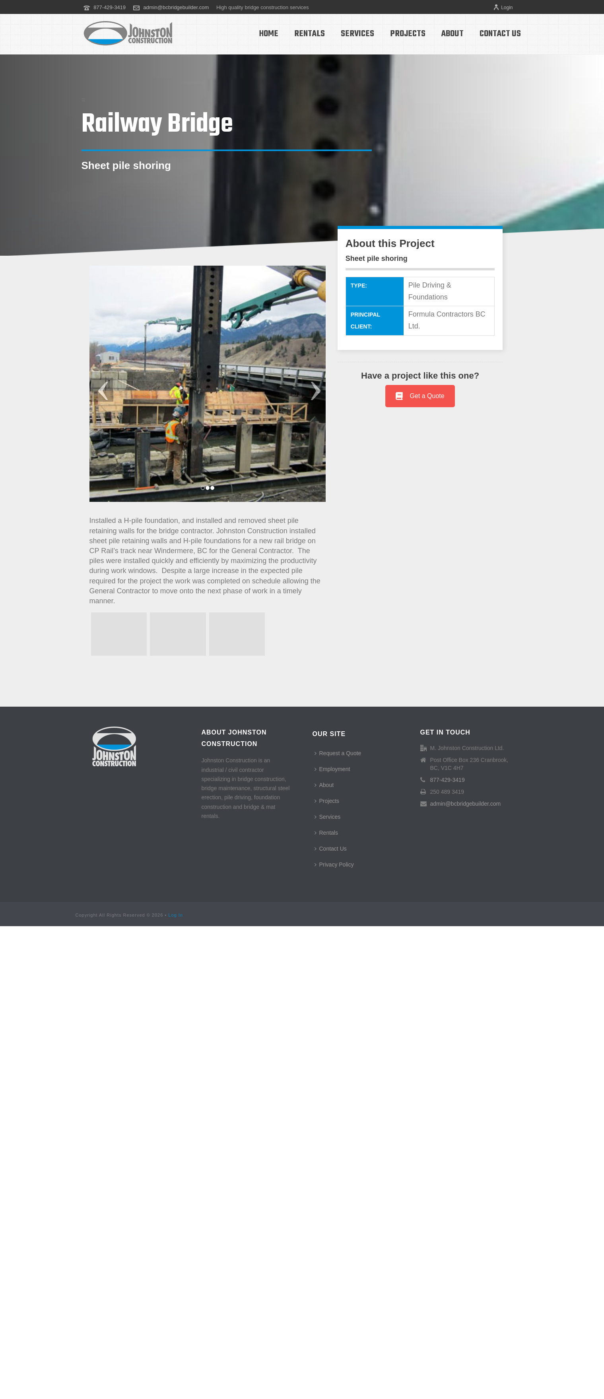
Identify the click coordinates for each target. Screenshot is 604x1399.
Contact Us (500, 34)
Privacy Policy (334, 864)
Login (503, 7)
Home (268, 34)
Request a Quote (338, 753)
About (452, 34)
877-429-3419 (109, 7)
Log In (175, 915)
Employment (332, 769)
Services (357, 34)
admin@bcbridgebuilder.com (176, 7)
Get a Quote (420, 395)
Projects (407, 34)
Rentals (309, 34)
